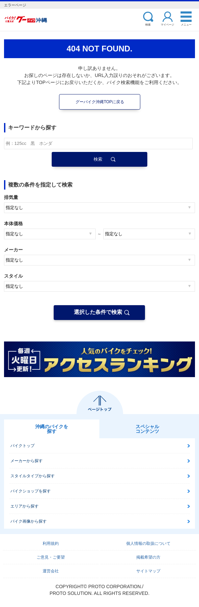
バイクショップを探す (30, 491)
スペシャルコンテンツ (147, 429)
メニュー (186, 24)
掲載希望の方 (148, 557)
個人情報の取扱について (148, 543)
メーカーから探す (26, 460)
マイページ (167, 24)
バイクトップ (22, 445)
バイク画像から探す (28, 521)
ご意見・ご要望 (51, 557)
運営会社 (51, 571)
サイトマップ (148, 571)
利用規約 (51, 543)
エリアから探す (24, 506)
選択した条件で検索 (98, 312)
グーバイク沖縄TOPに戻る (100, 101)
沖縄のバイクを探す (51, 429)
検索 (148, 24)
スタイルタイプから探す (32, 476)
